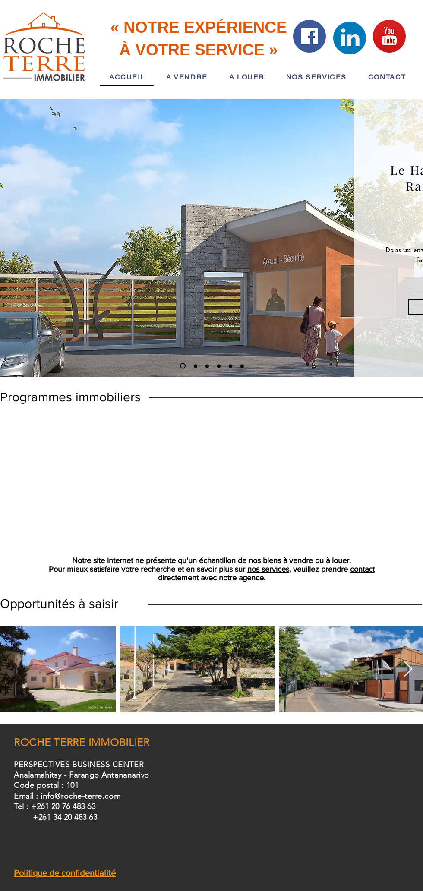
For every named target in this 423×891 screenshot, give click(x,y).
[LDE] (242, 366)
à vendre (298, 560)
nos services (268, 569)
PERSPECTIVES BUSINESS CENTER (79, 764)
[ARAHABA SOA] (195, 366)
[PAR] (230, 366)
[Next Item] (408, 669)
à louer (337, 560)
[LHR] (183, 366)
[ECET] (207, 366)
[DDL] (219, 366)
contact (362, 569)
